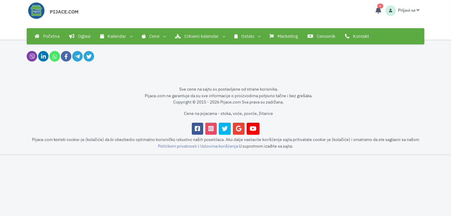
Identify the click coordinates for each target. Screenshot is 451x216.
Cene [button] (153, 36)
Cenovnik (321, 36)
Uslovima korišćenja (219, 146)
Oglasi (79, 36)
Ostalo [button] (247, 36)
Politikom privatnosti (178, 146)
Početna (47, 36)
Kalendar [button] (116, 36)
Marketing (283, 36)
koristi (60, 139)
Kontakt (357, 36)
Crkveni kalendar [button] (200, 36)
